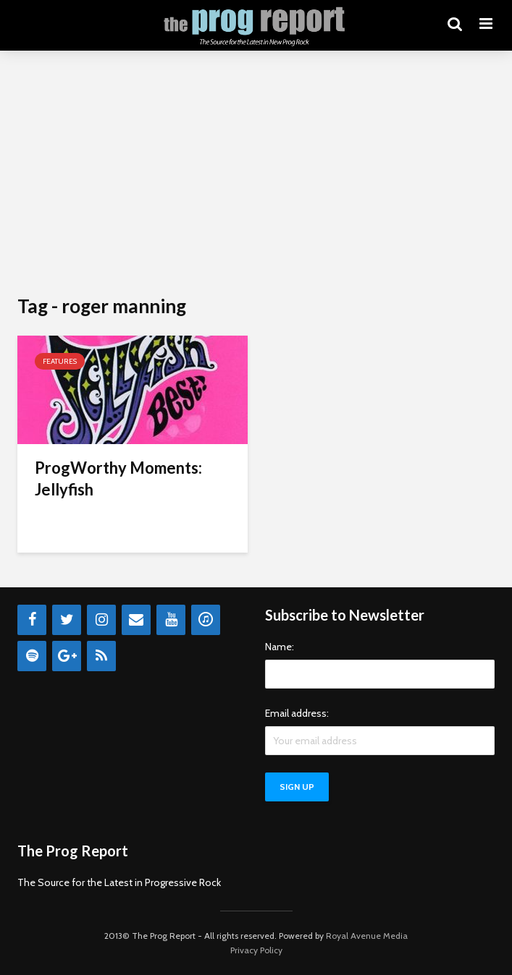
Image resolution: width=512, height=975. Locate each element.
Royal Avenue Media (367, 935)
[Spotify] (31, 656)
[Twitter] (66, 620)
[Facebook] (31, 620)
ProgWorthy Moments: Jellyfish (118, 478)
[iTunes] (205, 620)
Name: (279, 646)
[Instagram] (101, 620)
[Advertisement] (256, 173)
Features (60, 361)
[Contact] (136, 620)
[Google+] (66, 656)
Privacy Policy (256, 950)
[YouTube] (170, 620)
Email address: (297, 713)
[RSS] (101, 656)
